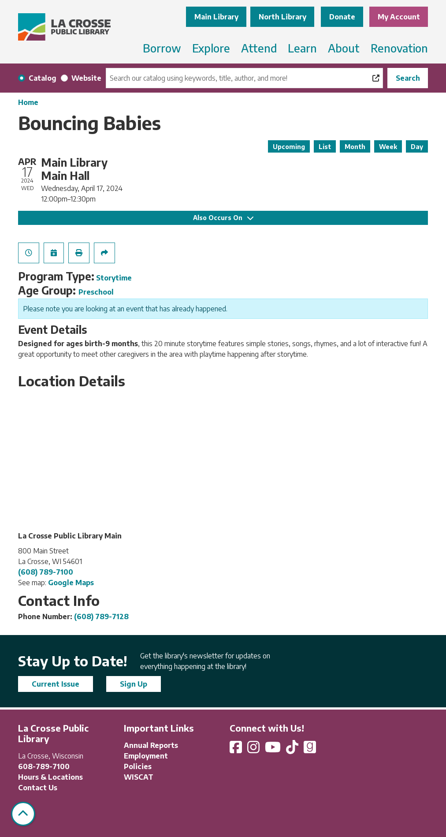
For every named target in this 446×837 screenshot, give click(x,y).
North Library (282, 16)
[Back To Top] (23, 814)
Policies (138, 766)
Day (417, 146)
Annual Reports (151, 745)
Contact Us (37, 787)
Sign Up (133, 684)
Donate (342, 16)
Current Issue (55, 684)
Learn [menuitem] (302, 48)
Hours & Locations (50, 777)
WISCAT (138, 777)
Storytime (114, 277)
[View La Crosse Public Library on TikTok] (293, 749)
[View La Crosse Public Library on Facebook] (237, 749)
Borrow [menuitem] (162, 48)
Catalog (42, 78)
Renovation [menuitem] (399, 48)
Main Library (216, 16)
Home (28, 102)
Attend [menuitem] (259, 48)
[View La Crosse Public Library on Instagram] (254, 749)
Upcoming (289, 146)
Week (388, 146)
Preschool (96, 292)
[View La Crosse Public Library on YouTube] (273, 749)
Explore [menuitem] (211, 48)
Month (355, 146)
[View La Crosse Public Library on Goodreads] (310, 749)
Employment (146, 755)
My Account (399, 16)
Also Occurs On (223, 217)
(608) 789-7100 (45, 572)
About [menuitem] (344, 48)
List (325, 146)
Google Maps (71, 582)
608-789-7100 (44, 766)
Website (86, 78)
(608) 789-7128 (101, 616)
